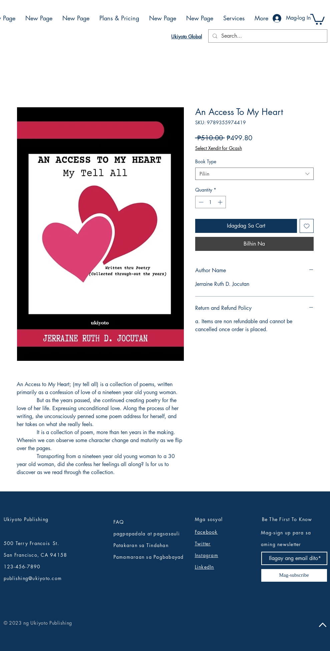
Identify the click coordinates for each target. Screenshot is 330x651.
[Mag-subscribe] (294, 575)
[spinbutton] (211, 202)
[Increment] (221, 202)
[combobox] (254, 174)
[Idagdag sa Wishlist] (307, 226)
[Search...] (267, 36)
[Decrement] (200, 202)
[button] (317, 19)
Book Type (205, 161)
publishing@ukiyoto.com (33, 578)
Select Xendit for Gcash (218, 148)
